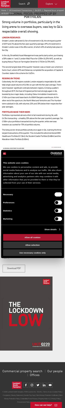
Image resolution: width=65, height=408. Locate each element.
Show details (51, 229)
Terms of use (47, 392)
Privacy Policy (55, 399)
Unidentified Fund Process (28, 399)
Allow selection (32, 245)
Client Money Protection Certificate (47, 395)
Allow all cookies (32, 237)
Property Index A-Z (44, 399)
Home (3, 10)
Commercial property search (22, 371)
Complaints (6, 395)
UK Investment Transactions (20, 10)
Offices (35, 375)
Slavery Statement (17, 395)
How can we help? (43, 405)
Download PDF (14, 268)
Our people (55, 371)
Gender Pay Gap (29, 395)
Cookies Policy (57, 392)
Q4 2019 (38, 10)
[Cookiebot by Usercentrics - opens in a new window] (50, 153)
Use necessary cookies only (32, 253)
